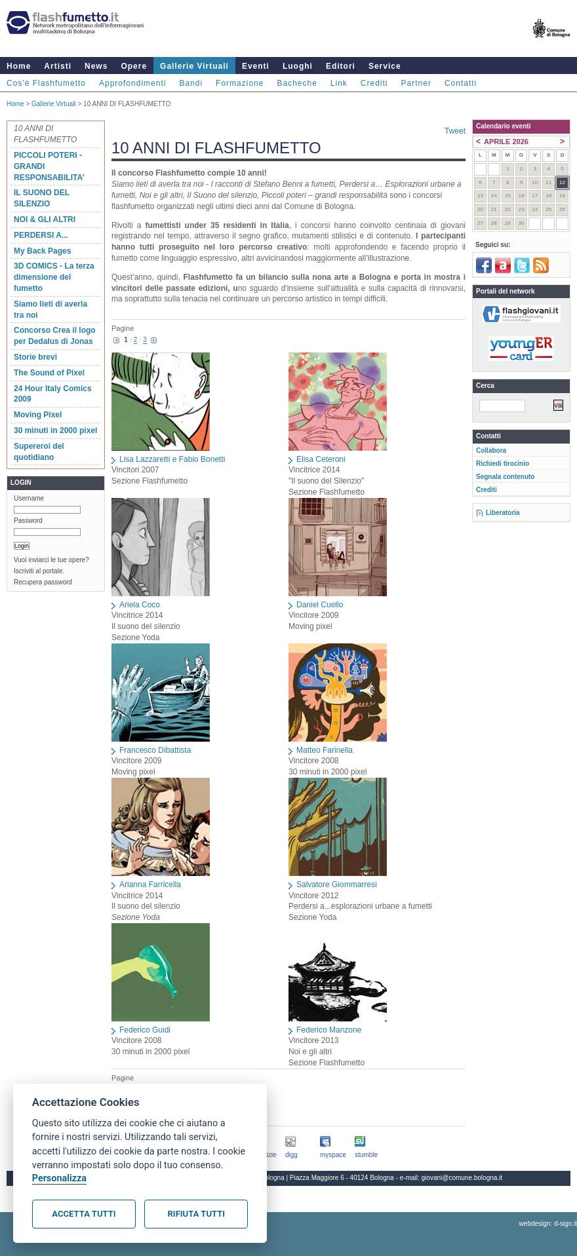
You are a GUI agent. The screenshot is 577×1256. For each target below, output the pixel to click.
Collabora (491, 450)
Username (29, 498)
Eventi (255, 66)
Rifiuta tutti (196, 1214)
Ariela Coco (139, 604)
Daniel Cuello (319, 604)
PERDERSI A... (41, 235)
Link (339, 83)
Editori (340, 66)
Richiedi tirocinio (502, 463)
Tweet (455, 131)
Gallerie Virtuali (194, 66)
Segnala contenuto (505, 476)
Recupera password (43, 582)
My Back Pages (42, 251)
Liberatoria (503, 512)
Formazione (240, 83)
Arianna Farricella (150, 884)
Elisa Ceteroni (321, 459)
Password (28, 520)
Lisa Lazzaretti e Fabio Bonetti (172, 459)
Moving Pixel (38, 414)
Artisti (57, 66)
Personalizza (59, 1178)
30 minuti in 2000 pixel (55, 430)
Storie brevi (35, 357)
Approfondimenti (132, 83)
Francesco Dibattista (155, 750)
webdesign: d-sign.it (548, 1223)
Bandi (191, 83)
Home (19, 66)
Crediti (374, 83)
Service (384, 66)
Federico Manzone (328, 1030)
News (96, 66)
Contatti (461, 83)
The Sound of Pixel (49, 372)
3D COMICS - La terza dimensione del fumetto (54, 277)
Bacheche (297, 83)
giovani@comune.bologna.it (462, 1177)
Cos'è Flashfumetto (46, 83)
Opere (134, 66)
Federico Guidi (144, 1030)
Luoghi (298, 66)
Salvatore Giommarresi (336, 884)
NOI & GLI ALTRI (44, 219)
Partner (416, 83)
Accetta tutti (83, 1214)
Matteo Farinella (324, 750)
